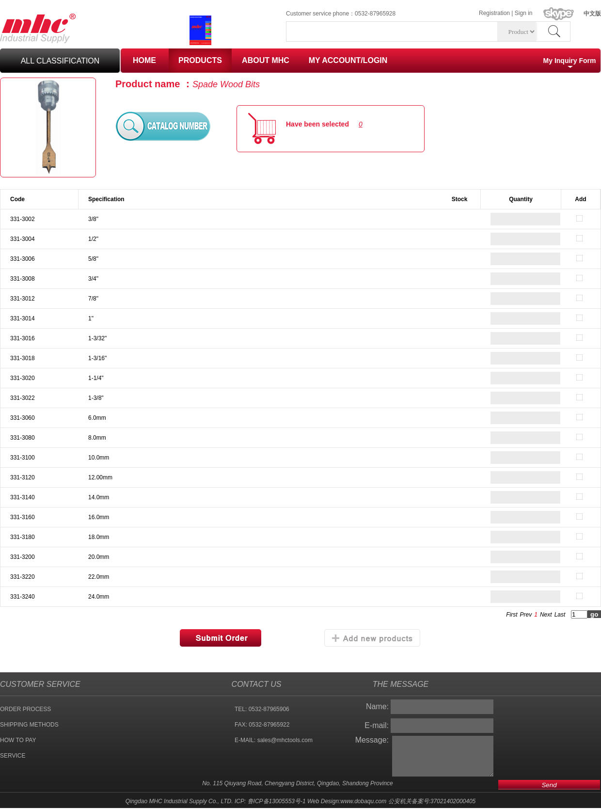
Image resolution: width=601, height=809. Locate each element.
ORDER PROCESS (25, 709)
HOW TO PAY (18, 740)
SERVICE (12, 755)
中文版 (592, 13)
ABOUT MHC (265, 60)
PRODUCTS (200, 60)
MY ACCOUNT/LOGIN (348, 60)
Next (546, 614)
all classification (60, 61)
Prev (526, 614)
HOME (144, 60)
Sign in (524, 13)
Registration (494, 13)
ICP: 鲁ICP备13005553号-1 (270, 801)
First (511, 614)
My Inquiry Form (569, 60)
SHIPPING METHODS (29, 724)
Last (560, 614)
